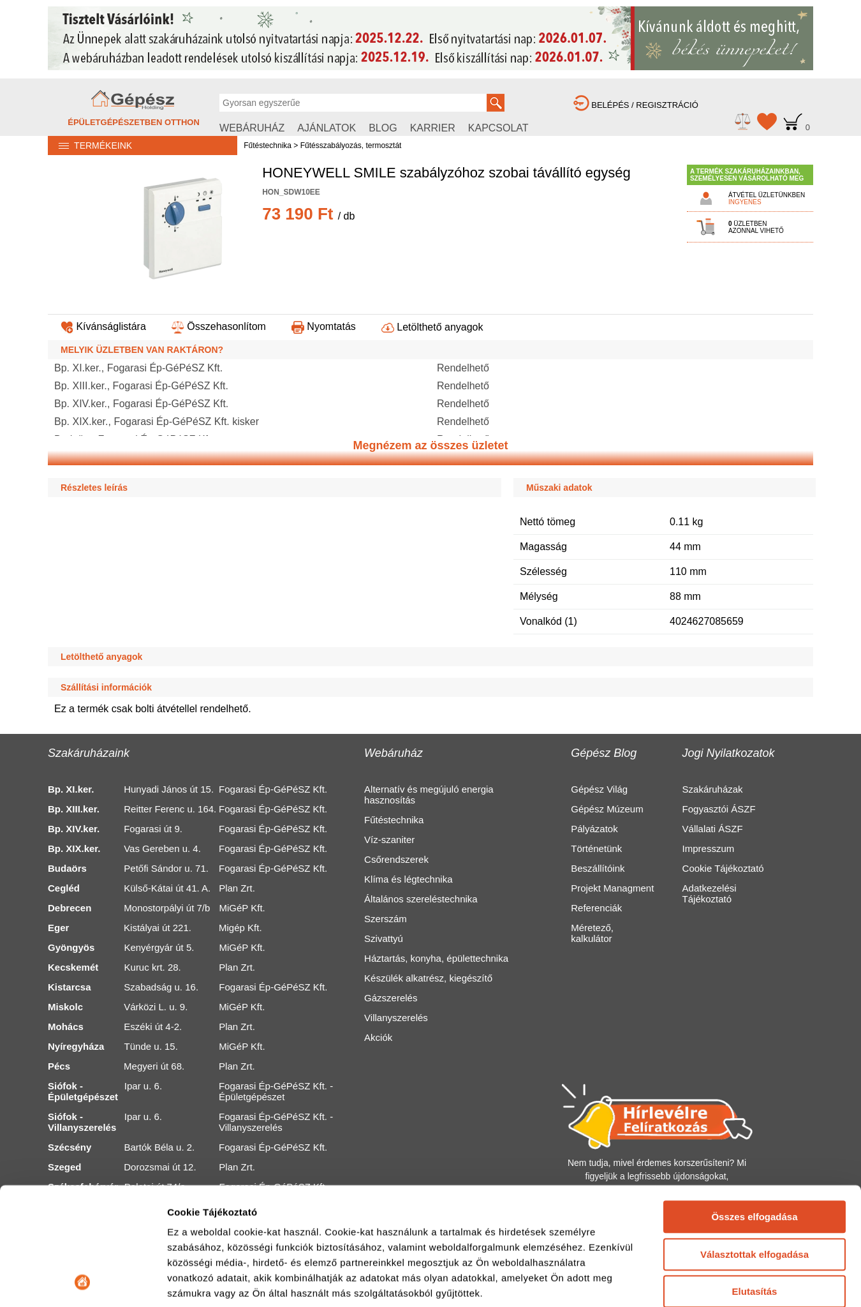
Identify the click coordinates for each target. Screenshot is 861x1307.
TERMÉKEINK (90, 145)
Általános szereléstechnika (421, 898)
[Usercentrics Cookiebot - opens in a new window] (82, 1282)
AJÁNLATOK (326, 128)
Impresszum (708, 848)
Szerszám (385, 918)
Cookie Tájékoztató (723, 868)
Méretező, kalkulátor (592, 933)
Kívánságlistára (103, 326)
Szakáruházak (712, 789)
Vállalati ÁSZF (712, 828)
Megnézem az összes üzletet (430, 445)
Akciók (378, 1037)
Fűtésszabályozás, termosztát (351, 145)
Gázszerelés (390, 997)
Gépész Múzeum (607, 808)
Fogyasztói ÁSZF (719, 808)
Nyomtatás (323, 326)
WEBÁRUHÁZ (251, 128)
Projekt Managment (612, 888)
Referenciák (596, 907)
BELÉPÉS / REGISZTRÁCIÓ (635, 105)
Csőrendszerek (396, 859)
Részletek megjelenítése (223, 1281)
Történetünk (596, 848)
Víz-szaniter (389, 839)
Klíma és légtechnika (408, 879)
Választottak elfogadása (754, 1144)
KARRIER (432, 128)
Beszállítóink (597, 868)
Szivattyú (383, 938)
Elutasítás (754, 1181)
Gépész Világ (599, 789)
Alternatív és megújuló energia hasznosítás (429, 794)
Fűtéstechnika (267, 145)
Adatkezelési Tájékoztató (709, 893)
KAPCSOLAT (498, 128)
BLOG (383, 128)
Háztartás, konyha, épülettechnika (436, 958)
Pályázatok (594, 828)
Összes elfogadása (754, 1107)
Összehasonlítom (219, 326)
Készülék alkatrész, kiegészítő (428, 978)
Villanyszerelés (396, 1017)
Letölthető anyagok (432, 327)
